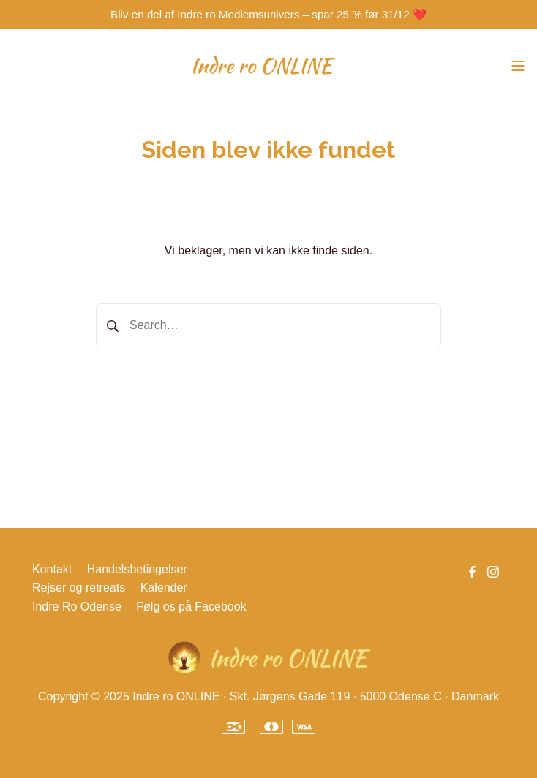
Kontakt (52, 569)
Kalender (163, 587)
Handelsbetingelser (137, 569)
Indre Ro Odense (76, 606)
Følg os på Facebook (191, 606)
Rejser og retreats (78, 587)
